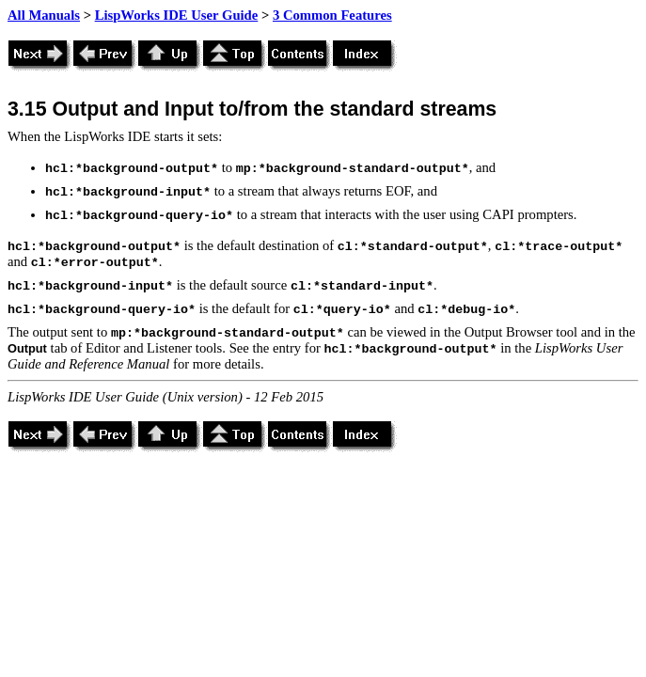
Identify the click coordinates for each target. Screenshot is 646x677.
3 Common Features (332, 15)
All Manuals (44, 15)
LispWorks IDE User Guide (177, 15)
